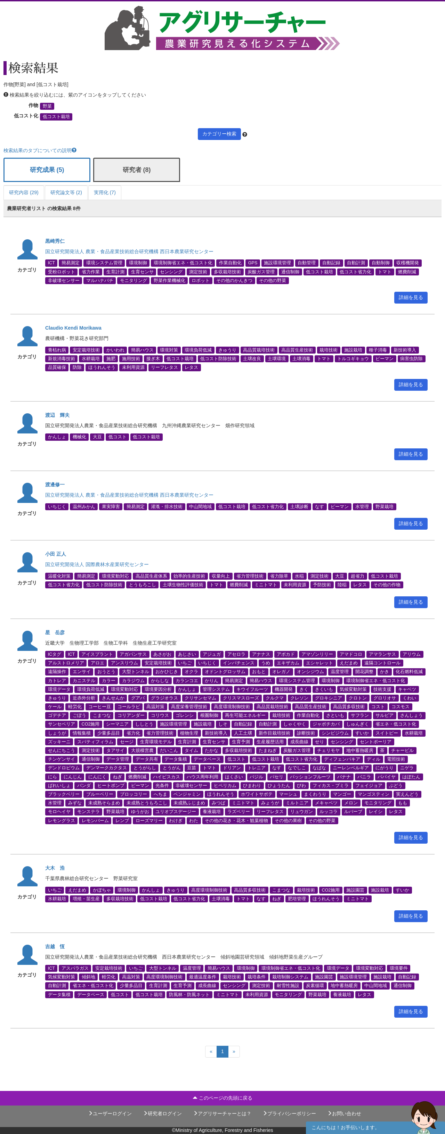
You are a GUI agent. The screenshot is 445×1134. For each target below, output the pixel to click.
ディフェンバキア (342, 759)
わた (193, 820)
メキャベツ (326, 803)
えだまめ (349, 663)
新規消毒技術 (61, 358)
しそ (222, 724)
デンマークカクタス (106, 767)
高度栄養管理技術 (189, 706)
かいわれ (115, 349)
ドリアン (232, 767)
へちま (160, 794)
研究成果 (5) (47, 169)
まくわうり (315, 794)
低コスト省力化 (355, 271)
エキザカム (288, 663)
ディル (373, 759)
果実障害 (111, 506)
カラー (108, 680)
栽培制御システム (290, 977)
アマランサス (382, 654)
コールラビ (129, 706)
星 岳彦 (55, 632)
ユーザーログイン (110, 1113)
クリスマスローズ (241, 697)
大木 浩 (55, 868)
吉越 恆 (55, 946)
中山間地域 (200, 506)
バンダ (84, 785)
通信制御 (290, 271)
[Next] (234, 1052)
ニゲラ (407, 767)
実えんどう (407, 794)
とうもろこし (142, 584)
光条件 (162, 785)
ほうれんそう (101, 367)
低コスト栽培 (56, 116)
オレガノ (281, 671)
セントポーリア (375, 741)
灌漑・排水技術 (167, 506)
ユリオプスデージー (175, 811)
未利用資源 (133, 367)
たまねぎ (268, 750)
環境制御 (138, 262)
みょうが (270, 803)
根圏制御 (209, 715)
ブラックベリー (64, 794)
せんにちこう (61, 750)
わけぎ (176, 820)
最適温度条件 (202, 977)
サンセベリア (61, 724)
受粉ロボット (61, 271)
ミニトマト (265, 584)
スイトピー (386, 732)
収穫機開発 (407, 262)
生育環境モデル (156, 741)
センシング (171, 271)
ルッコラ (328, 811)
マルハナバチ (99, 280)
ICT (51, 262)
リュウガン (301, 811)
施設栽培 (353, 349)
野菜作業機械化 (169, 280)
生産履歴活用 (270, 741)
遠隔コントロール (382, 663)
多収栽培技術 (227, 271)
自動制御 (381, 262)
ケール (55, 706)
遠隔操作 (57, 671)
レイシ (375, 811)
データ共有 (147, 759)
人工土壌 (243, 732)
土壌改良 (252, 358)
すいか (362, 732)
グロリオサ (384, 697)
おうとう (106, 671)
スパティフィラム (95, 741)
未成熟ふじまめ (189, 803)
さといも (335, 715)
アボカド (286, 654)
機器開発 (284, 689)
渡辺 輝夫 (57, 415)
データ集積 (175, 759)
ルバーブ (353, 811)
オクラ (191, 671)
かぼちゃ (102, 889)
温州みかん (84, 506)
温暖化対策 (59, 575)
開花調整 (364, 671)
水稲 (299, 575)
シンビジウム (335, 732)
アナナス (261, 654)
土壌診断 (299, 506)
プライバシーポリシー (289, 1113)
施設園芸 (355, 889)
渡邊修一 (55, 484)
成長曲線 (299, 741)
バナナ (344, 776)
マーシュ (288, 794)
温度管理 (340, 671)
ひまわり (252, 785)
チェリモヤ (328, 750)
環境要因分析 (158, 689)
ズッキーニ (59, 741)
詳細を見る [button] (411, 297)
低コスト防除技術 (218, 358)
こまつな (102, 715)
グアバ (138, 697)
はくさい (234, 776)
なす (319, 506)
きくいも (324, 689)
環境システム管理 (104, 262)
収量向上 (221, 575)
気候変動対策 (353, 689)
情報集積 (82, 732)
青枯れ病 (57, 349)
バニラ (364, 776)
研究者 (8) (137, 169)
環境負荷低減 (198, 349)
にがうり (384, 767)
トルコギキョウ (353, 358)
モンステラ (88, 811)
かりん (211, 680)
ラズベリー (238, 811)
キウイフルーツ (252, 689)
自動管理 (307, 262)
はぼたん (411, 776)
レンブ (122, 820)
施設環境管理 (277, 262)
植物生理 (189, 732)
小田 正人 (55, 554)
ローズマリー (149, 820)
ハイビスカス (166, 776)
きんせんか (113, 697)
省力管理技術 (250, 575)
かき (384, 671)
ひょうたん (279, 785)
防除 (77, 367)
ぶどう (396, 785)
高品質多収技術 (349, 706)
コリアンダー (131, 715)
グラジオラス (164, 697)
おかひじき (166, 671)
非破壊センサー (64, 280)
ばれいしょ (59, 785)
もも (402, 803)
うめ (265, 663)
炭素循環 (315, 985)
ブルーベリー (99, 794)
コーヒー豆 (99, 706)
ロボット (201, 280)
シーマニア (117, 724)
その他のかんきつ (234, 280)
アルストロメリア (66, 663)
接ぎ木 (153, 358)
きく (303, 689)
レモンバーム (95, 820)
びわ (301, 785)
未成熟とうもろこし (147, 803)
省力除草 (279, 575)
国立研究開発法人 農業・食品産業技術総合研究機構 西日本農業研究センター (129, 251)
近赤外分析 (84, 697)
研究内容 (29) (24, 192)
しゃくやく (294, 724)
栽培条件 (257, 977)
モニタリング (133, 280)
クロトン (358, 697)
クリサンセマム (200, 697)
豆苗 (191, 767)
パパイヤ (387, 776)
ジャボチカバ (326, 724)
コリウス (160, 715)
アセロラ (236, 654)
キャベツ (407, 689)
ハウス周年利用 (202, 776)
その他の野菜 (272, 280)
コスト (378, 706)
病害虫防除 (411, 358)
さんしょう (411, 715)
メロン (351, 803)
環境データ (59, 689)
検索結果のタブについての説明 (39, 150)
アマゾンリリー (317, 654)
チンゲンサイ (61, 759)
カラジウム (133, 680)
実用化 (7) (105, 192)
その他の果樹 (288, 820)
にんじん (73, 776)
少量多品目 (108, 732)
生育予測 (241, 741)
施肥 (110, 358)
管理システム (216, 689)
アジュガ (212, 654)
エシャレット (319, 663)
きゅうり (227, 349)
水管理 (362, 506)
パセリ (276, 776)
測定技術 (198, 271)
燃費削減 (407, 271)
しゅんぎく (357, 724)
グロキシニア (328, 697)
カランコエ (187, 680)
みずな (75, 803)
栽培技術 (328, 349)
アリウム (412, 654)
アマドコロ (351, 654)
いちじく (57, 506)
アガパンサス (133, 654)
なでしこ (297, 767)
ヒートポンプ (110, 785)
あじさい (187, 654)
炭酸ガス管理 (261, 271)
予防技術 (322, 584)
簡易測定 (71, 262)
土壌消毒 (301, 358)
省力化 (133, 732)
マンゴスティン (373, 794)
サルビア (384, 715)
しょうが (57, 732)
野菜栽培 (384, 506)
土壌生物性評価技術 (183, 584)
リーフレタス (164, 367)
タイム (191, 750)
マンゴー (342, 794)
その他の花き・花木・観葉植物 (236, 820)
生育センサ (142, 271)
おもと (259, 671)
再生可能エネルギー (245, 715)
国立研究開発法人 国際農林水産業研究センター (97, 564)
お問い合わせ (344, 1113)
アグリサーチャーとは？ (222, 1113)
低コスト (117, 436)
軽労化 (75, 706)
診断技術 (306, 732)
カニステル (84, 680)
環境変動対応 (115, 575)
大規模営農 (142, 750)
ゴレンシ (185, 715)
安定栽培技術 (86, 349)
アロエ (97, 663)
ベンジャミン (187, 794)
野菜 (47, 106)
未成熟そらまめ (104, 803)
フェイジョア (368, 785)
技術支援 (382, 689)
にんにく (97, 776)
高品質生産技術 (297, 349)
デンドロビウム (64, 767)
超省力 (357, 575)
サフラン (360, 715)
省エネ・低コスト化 (395, 724)
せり (319, 741)
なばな (319, 767)
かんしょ (57, 436)
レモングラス (61, 820)
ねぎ (117, 776)
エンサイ (82, 671)
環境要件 (399, 968)
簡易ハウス (142, 349)
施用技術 (131, 358)
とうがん (172, 767)
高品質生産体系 (151, 575)
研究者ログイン (162, 1113)
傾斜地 (88, 977)
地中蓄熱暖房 (359, 750)
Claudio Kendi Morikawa (73, 328)
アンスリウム (124, 663)
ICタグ (55, 654)
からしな (160, 680)
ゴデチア (57, 715)
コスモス (400, 706)
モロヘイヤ (59, 811)
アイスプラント (97, 654)
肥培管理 (297, 898)
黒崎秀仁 (55, 241)
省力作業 (91, 271)
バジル (256, 776)
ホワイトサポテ (257, 794)
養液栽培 (212, 811)
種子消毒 (378, 349)
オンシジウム (310, 671)
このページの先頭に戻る (222, 1098)
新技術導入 (405, 349)
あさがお (162, 654)
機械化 (79, 436)
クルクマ (275, 697)
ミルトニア (297, 803)
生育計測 (115, 271)
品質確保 (57, 367)
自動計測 (356, 262)
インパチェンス (238, 663)
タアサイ (115, 750)
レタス (191, 367)
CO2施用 (91, 724)
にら (52, 776)
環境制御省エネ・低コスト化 (183, 262)
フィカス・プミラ (331, 785)
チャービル (402, 750)
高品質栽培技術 (259, 349)
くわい (409, 697)
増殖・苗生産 (86, 898)
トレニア (257, 767)
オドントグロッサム (225, 671)
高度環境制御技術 (232, 706)
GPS (253, 262)
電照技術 (396, 759)
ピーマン (384, 358)
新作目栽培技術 (274, 732)
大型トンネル (135, 671)
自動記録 (331, 262)
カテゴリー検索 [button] (219, 133)
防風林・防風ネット (189, 994)
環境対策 (169, 349)
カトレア (57, 680)
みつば (218, 803)
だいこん (169, 750)
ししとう (144, 724)
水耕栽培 (91, 358)
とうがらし (145, 767)
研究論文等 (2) (66, 192)
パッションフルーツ (310, 776)
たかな (211, 750)
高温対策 (155, 706)
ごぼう (79, 715)
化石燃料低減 (409, 671)
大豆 (97, 436)
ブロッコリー (133, 794)
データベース (207, 759)
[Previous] (211, 1052)
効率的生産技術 (189, 575)
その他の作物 (386, 584)
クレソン (299, 697)
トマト (384, 271)
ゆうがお (140, 811)
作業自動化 (230, 262)
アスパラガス (75, 968)
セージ (127, 741)
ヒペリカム (225, 785)
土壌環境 (277, 358)
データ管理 (117, 759)
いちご (185, 663)
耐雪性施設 (288, 985)
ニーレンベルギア (351, 767)
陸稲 (342, 584)
